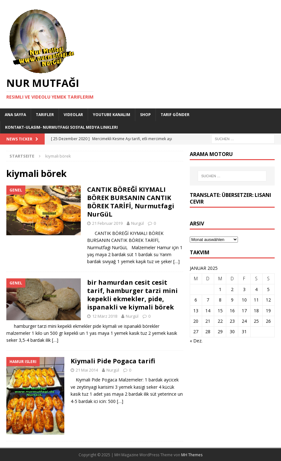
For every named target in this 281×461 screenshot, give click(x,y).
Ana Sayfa (15, 114)
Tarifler (45, 114)
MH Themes (191, 455)
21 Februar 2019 (107, 223)
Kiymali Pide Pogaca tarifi (113, 361)
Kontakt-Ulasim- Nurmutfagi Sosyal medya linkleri (61, 127)
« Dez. (196, 341)
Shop (145, 114)
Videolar (73, 114)
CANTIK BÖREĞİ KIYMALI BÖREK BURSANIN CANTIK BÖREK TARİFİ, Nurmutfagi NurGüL (130, 201)
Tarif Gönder (175, 114)
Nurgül (137, 223)
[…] (176, 261)
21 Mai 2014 (87, 370)
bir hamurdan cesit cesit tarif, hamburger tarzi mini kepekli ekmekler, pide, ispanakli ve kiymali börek (132, 294)
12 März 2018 (104, 316)
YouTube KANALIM (111, 114)
